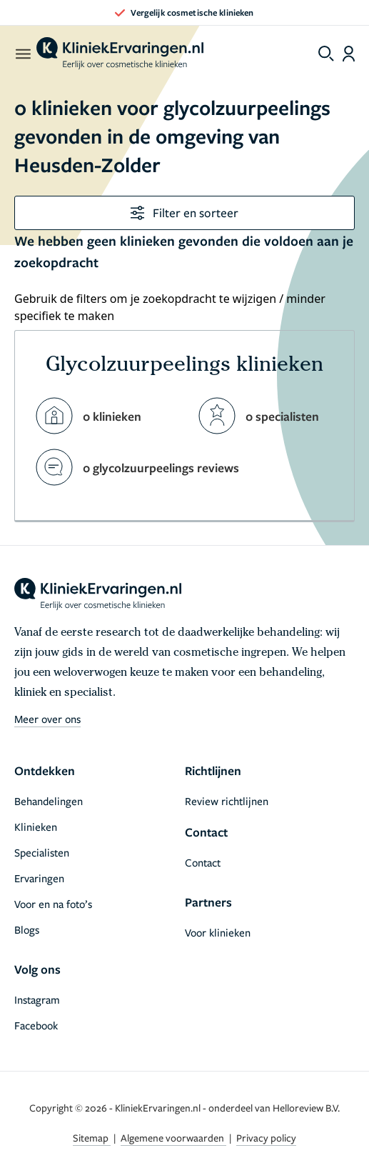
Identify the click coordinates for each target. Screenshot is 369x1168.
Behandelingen (48, 801)
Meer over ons (47, 719)
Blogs (26, 929)
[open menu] (22, 53)
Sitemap (92, 1137)
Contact (203, 862)
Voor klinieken (218, 932)
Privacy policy (266, 1137)
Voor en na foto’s (53, 904)
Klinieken (35, 826)
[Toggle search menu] (326, 53)
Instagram (37, 999)
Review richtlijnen (226, 801)
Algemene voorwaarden (173, 1137)
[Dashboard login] (349, 53)
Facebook (36, 1025)
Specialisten (41, 852)
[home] (119, 53)
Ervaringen (39, 878)
